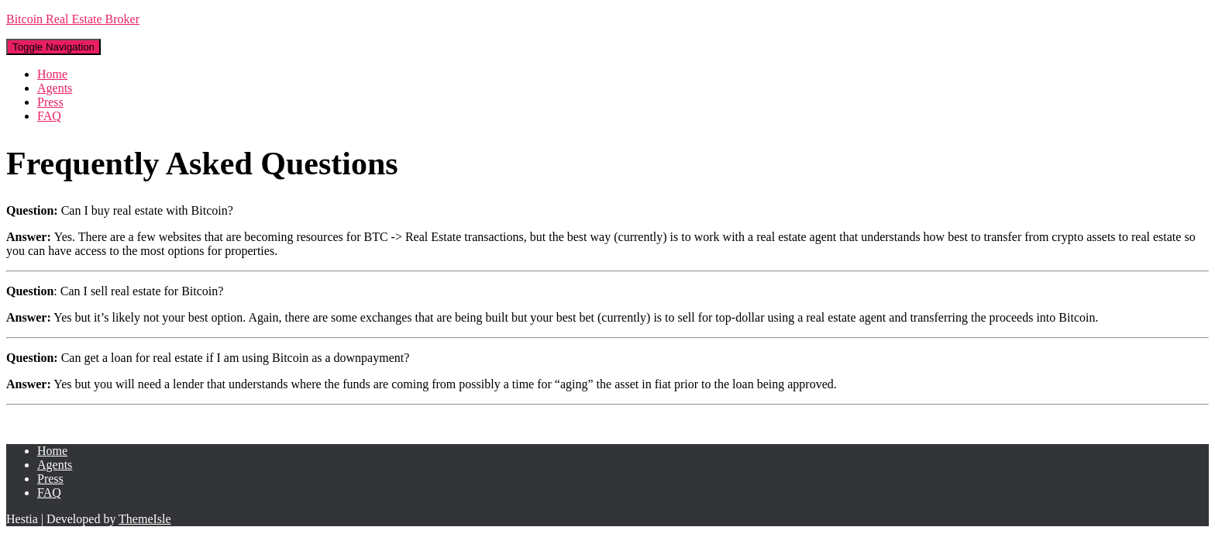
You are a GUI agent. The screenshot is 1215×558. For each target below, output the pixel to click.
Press (50, 101)
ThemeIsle (145, 518)
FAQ (49, 115)
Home (52, 74)
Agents (54, 88)
